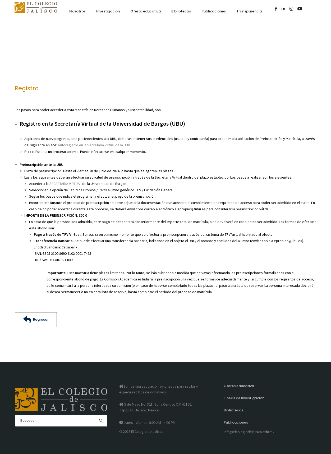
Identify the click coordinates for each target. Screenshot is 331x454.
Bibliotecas (233, 410)
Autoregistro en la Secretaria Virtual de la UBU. (94, 145)
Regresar (36, 319)
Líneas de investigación (244, 398)
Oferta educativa (239, 386)
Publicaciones (236, 422)
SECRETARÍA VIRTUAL (65, 183)
